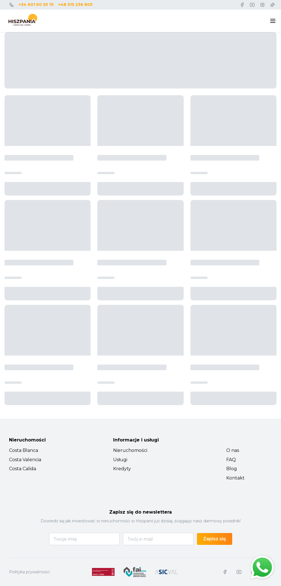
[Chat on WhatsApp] (262, 567)
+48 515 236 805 (75, 4)
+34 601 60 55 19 (36, 4)
